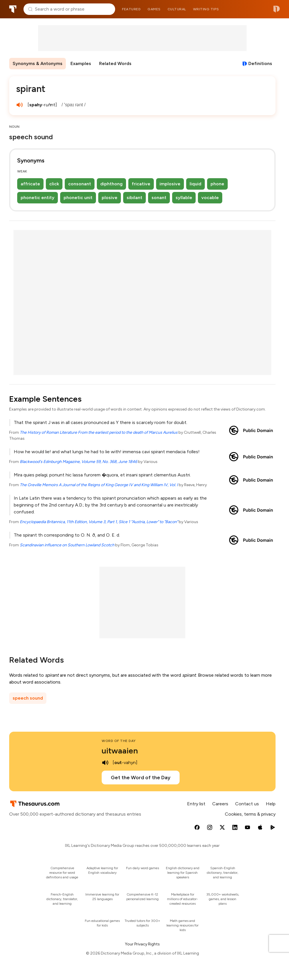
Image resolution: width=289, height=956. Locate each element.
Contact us (247, 803)
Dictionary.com (276, 9)
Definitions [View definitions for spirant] (260, 63)
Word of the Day (119, 741)
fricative (141, 184)
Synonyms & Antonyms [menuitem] (37, 63)
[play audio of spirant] (19, 104)
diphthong (111, 184)
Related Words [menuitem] (115, 63)
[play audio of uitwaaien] (105, 762)
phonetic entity (37, 197)
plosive (109, 197)
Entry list (196, 803)
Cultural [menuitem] (177, 9)
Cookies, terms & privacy (250, 814)
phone (217, 184)
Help (271, 803)
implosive (170, 184)
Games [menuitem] (154, 9)
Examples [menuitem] (80, 63)
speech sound (28, 698)
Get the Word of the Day (140, 777)
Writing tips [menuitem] (206, 9)
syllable (184, 197)
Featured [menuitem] (131, 9)
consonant (79, 184)
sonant (159, 197)
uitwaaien (120, 750)
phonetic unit (78, 197)
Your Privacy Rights (142, 944)
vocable (210, 197)
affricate (30, 184)
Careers (220, 803)
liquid (195, 184)
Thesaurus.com (13, 9)
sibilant (134, 197)
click (54, 184)
